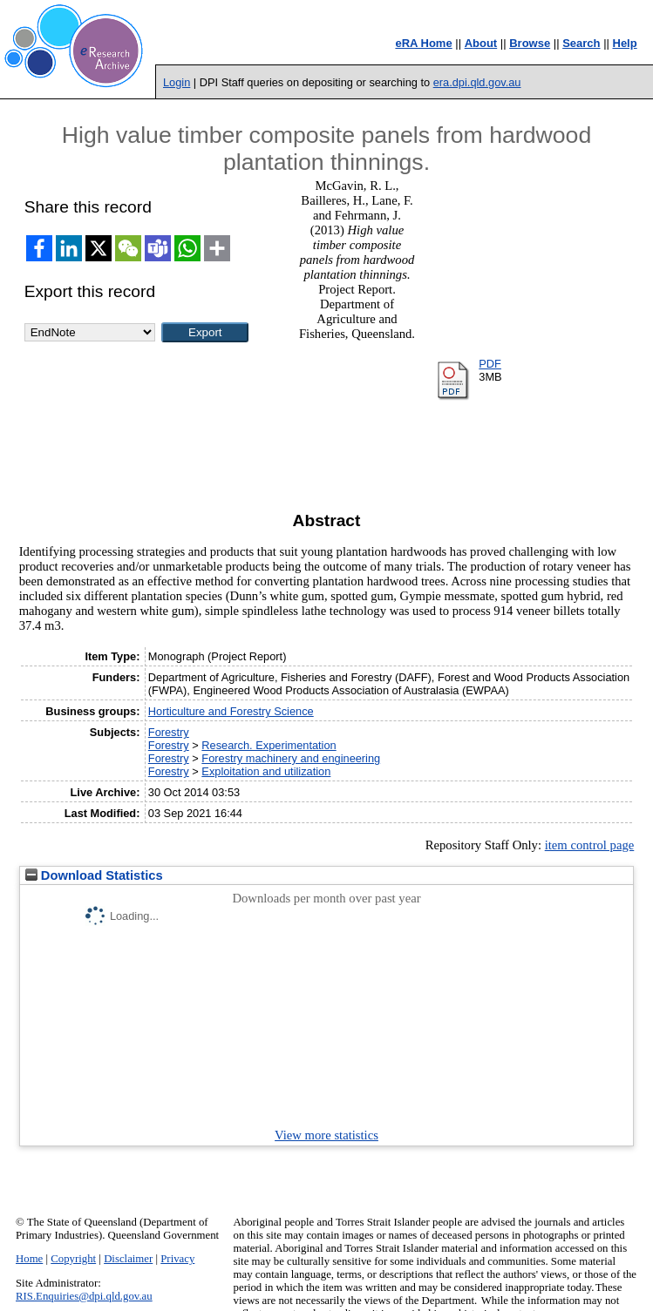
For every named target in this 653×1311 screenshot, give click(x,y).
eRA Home (423, 43)
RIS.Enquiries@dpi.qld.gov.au (84, 1296)
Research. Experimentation (268, 745)
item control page (590, 845)
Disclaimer (128, 1259)
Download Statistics (94, 875)
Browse (529, 43)
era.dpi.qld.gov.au (477, 82)
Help (625, 43)
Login (176, 82)
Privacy (177, 1259)
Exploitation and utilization (265, 771)
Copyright (73, 1259)
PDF (490, 363)
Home (29, 1259)
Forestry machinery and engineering (290, 758)
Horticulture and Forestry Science (231, 711)
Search (581, 43)
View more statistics (326, 1135)
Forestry (168, 732)
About (481, 43)
